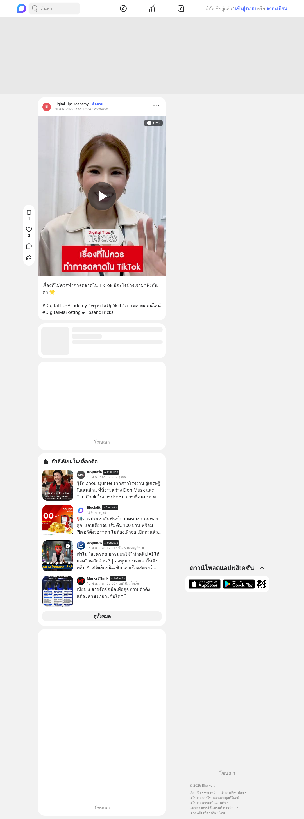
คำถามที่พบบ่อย (232, 792)
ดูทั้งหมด (102, 616)
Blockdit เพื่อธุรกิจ (203, 813)
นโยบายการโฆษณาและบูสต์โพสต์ (214, 797)
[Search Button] (34, 8)
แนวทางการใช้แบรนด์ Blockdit (213, 808)
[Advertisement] (152, 55)
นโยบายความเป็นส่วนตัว (208, 802)
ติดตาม (97, 104)
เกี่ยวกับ (195, 792)
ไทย (222, 813)
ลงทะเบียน (276, 8)
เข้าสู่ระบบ (245, 8)
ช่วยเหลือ (210, 792)
